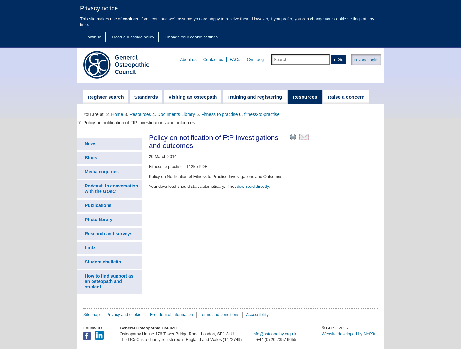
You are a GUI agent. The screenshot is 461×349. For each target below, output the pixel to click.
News (91, 143)
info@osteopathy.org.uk (274, 333)
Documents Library (176, 114)
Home (117, 114)
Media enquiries (102, 171)
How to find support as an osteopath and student (109, 281)
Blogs (91, 157)
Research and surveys (109, 233)
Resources (140, 114)
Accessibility (257, 314)
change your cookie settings (336, 18)
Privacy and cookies (124, 314)
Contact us (213, 59)
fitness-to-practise (261, 114)
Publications (98, 205)
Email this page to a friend (304, 137)
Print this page (293, 137)
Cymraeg (255, 59)
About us (188, 59)
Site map (91, 314)
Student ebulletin (103, 261)
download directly (253, 186)
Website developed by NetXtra (350, 333)
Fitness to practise (219, 114)
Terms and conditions (219, 314)
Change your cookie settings (191, 37)
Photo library (98, 219)
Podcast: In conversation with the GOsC (111, 188)
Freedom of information (171, 314)
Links (91, 247)
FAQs (235, 59)
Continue (93, 37)
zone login (365, 59)
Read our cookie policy (133, 37)
